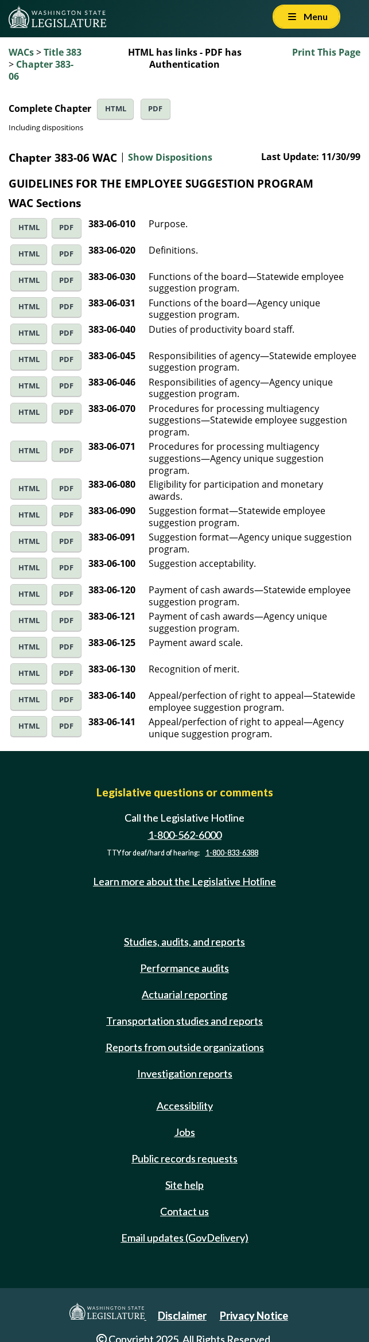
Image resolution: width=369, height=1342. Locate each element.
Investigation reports (184, 1073)
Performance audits (184, 968)
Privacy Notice (254, 1315)
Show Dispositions (170, 157)
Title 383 (62, 52)
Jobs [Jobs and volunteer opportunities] (184, 1132)
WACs (21, 52)
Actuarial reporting (184, 994)
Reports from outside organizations (185, 1047)
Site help (184, 1184)
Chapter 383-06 (41, 70)
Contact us (184, 1211)
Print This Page (326, 52)
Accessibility (185, 1105)
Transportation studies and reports (184, 1020)
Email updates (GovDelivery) (184, 1237)
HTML (115, 109)
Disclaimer (182, 1315)
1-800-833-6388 (231, 853)
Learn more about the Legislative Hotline (184, 882)
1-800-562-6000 (185, 834)
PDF (155, 109)
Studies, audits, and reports (184, 941)
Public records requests (184, 1158)
